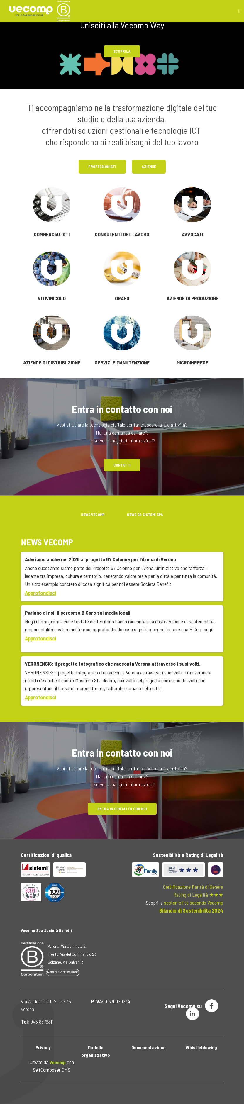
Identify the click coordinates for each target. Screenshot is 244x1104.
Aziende (149, 166)
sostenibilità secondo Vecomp (193, 902)
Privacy (42, 1047)
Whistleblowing (201, 1047)
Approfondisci (40, 593)
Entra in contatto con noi (122, 808)
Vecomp (58, 1062)
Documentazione (148, 1047)
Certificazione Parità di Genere (193, 886)
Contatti (122, 464)
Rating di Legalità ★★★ (198, 894)
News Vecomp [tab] (93, 514)
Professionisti (102, 166)
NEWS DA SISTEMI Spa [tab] (145, 514)
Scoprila (122, 51)
